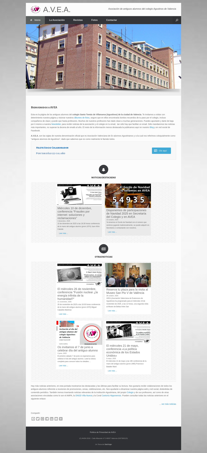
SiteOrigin (108, 444)
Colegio (130, 392)
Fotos (94, 20)
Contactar (111, 20)
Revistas (78, 20)
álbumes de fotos (82, 118)
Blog (152, 127)
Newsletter (56, 124)
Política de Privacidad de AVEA (103, 432)
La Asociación (57, 20)
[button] (177, 20)
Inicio (35, 20)
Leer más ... (63, 233)
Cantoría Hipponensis (111, 395)
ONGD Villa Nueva (83, 395)
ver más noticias (169, 404)
